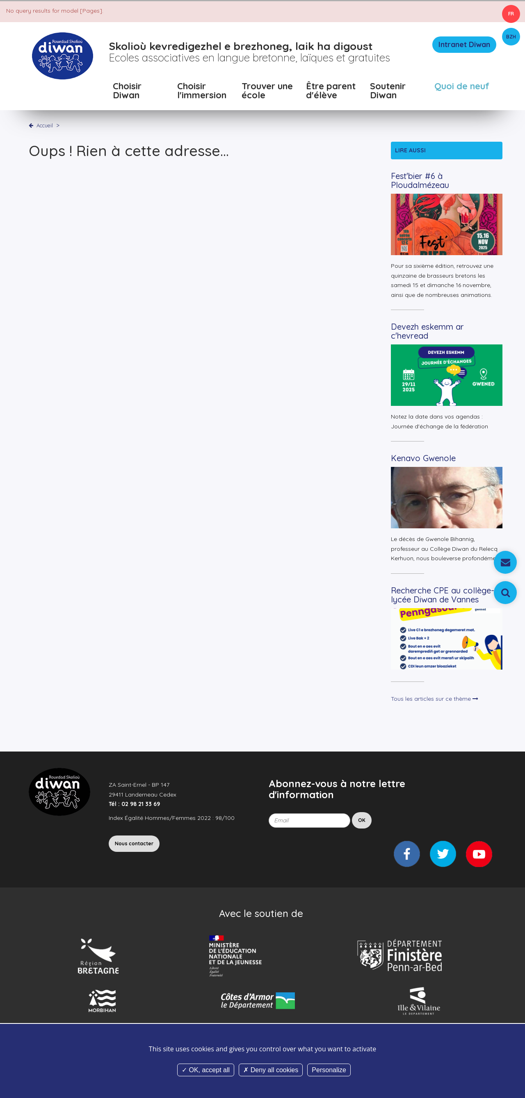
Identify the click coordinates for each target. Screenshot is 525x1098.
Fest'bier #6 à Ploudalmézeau (420, 180)
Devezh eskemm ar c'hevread (427, 331)
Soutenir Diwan (388, 91)
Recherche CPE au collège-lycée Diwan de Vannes (442, 594)
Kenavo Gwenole (423, 458)
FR (511, 14)
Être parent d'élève (331, 91)
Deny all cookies (270, 1069)
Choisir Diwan (127, 91)
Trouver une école (267, 91)
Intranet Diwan (464, 44)
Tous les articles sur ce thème (434, 698)
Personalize (329, 1069)
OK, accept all (206, 1069)
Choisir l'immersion (201, 91)
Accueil (45, 125)
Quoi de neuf (461, 87)
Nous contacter (134, 843)
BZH (511, 37)
